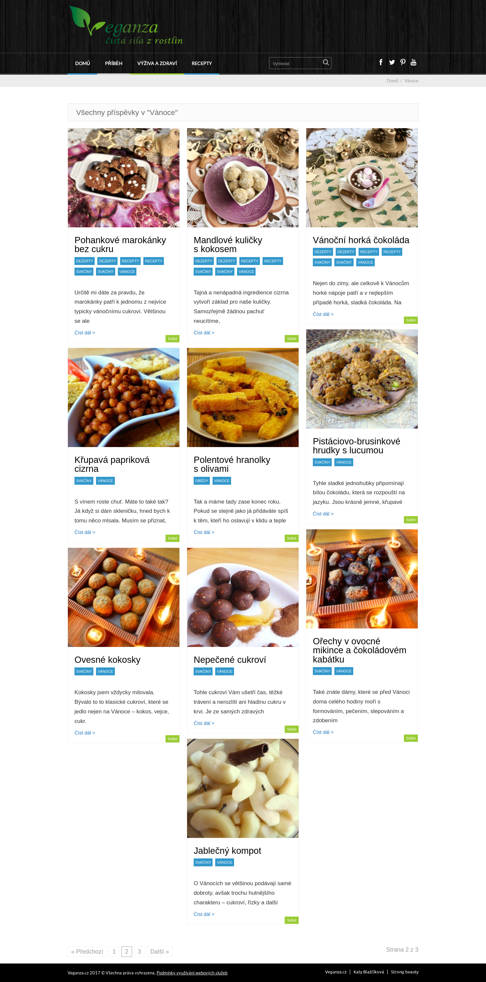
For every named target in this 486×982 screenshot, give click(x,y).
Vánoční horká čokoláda (361, 240)
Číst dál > (84, 332)
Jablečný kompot (227, 851)
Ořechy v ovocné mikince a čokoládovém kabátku (360, 650)
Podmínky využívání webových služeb (192, 972)
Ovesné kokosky (107, 660)
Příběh (113, 63)
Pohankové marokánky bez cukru (120, 244)
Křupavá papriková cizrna (112, 464)
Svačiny (84, 272)
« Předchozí (87, 951)
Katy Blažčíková (369, 971)
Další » (159, 951)
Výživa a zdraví (157, 63)
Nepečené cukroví (230, 660)
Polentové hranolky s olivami (232, 464)
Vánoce (127, 272)
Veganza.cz (336, 971)
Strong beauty (404, 971)
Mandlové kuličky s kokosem (228, 244)
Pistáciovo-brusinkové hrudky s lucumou (356, 445)
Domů (82, 63)
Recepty (202, 63)
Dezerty (84, 261)
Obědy (201, 481)
